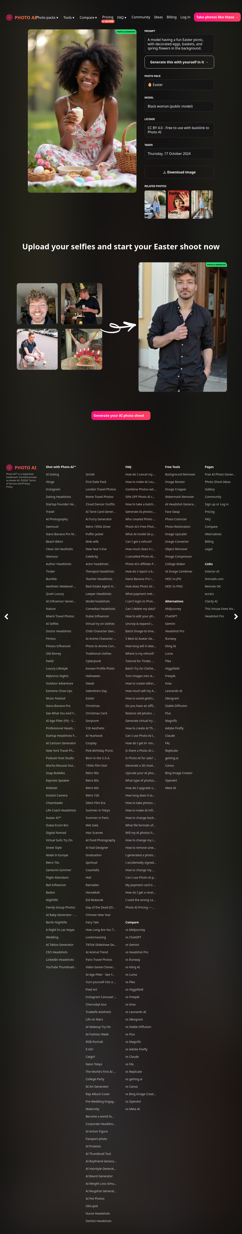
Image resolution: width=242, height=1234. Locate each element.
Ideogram (172, 698)
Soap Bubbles (55, 773)
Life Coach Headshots (61, 810)
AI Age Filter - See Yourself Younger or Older (116, 974)
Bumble (51, 579)
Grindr (90, 474)
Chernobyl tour (96, 1004)
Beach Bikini (54, 541)
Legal (208, 549)
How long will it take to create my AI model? (155, 646)
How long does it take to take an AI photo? (155, 795)
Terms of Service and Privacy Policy (21, 483)
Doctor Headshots (58, 631)
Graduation (94, 855)
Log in (185, 17)
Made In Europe (57, 855)
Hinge (50, 482)
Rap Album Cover (98, 1094)
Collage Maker (175, 564)
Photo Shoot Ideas (218, 482)
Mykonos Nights (57, 676)
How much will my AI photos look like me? (154, 691)
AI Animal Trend (97, 952)
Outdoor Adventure (59, 683)
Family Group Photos (60, 907)
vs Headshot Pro (136, 952)
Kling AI (170, 646)
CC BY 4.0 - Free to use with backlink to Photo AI (178, 129)
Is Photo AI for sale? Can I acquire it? (150, 758)
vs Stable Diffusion (138, 1027)
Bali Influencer (56, 885)
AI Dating (52, 474)
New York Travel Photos (62, 751)
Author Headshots (59, 564)
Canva (169, 765)
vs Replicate (133, 1072)
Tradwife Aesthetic (99, 1012)
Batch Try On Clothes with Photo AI (149, 668)
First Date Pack (96, 482)
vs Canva (131, 1086)
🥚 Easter (155, 84)
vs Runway (132, 960)
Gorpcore (92, 721)
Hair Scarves (94, 833)
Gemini (170, 624)
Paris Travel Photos (99, 960)
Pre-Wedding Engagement (104, 1101)
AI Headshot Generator (181, 504)
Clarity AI (211, 601)
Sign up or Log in (217, 504)
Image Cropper (175, 489)
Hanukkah (93, 892)
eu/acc (209, 594)
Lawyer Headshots (99, 594)
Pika (168, 661)
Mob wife (92, 541)
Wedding (52, 937)
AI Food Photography (100, 840)
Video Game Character (101, 967)
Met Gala (92, 825)
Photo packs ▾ (47, 17)
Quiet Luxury (55, 594)
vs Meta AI (132, 1109)
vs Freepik (132, 997)
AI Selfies (52, 624)
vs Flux (130, 1034)
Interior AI (212, 571)
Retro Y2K (92, 795)
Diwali (90, 683)
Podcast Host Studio (60, 758)
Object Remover (176, 549)
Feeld (49, 661)
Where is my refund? (139, 653)
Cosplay (91, 743)
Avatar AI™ (53, 818)
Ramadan (92, 885)
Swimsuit (52, 527)
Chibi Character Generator (104, 631)
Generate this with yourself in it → (179, 62)
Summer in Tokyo (98, 810)
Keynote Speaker (57, 780)
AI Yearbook (94, 736)
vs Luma (131, 974)
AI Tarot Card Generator (102, 512)
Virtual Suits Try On (59, 840)
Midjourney (173, 609)
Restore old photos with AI (143, 713)
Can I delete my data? (140, 609)
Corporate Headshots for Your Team (111, 1124)
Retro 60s (92, 788)
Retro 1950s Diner (98, 527)
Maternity (92, 1109)
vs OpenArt (133, 1101)
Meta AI (170, 788)
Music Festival (55, 698)
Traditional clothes (99, 653)
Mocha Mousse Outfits (61, 765)
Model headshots (98, 601)
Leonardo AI (173, 691)
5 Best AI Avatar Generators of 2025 (150, 639)
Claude (170, 736)
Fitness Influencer (58, 646)
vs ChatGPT (133, 937)
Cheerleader (54, 803)
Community (141, 17)
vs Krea (130, 1004)
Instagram (53, 489)
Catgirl (90, 1057)
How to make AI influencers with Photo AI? (155, 810)
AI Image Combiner (178, 571)
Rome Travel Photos (99, 497)
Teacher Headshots (99, 579)
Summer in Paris (97, 818)
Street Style (54, 848)
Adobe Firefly (174, 728)
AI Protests (93, 1146)
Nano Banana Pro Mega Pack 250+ (70, 534)
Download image (179, 172)
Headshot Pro (174, 631)
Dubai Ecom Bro (57, 825)
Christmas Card (96, 713)
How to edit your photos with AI (147, 616)
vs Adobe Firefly (136, 1049)
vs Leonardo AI (135, 1012)
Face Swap (172, 512)
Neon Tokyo (94, 1064)
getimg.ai (171, 758)
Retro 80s (92, 780)
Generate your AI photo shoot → (121, 415)
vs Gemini (132, 945)
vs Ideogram (134, 1019)
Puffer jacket (94, 534)
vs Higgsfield (134, 989)
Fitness (51, 639)
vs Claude (132, 1057)
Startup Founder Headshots (65, 504)
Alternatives (174, 601)
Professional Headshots (62, 728)
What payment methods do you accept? (153, 594)
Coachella (92, 870)
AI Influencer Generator (62, 601)
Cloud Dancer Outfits (100, 504)
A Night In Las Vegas (60, 930)
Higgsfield (172, 668)
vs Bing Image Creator (140, 1094)
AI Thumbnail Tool (98, 1154)
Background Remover (180, 474)
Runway (170, 639)
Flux (168, 713)
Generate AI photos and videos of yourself (154, 512)
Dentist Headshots (99, 1221)
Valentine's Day (96, 691)
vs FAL (129, 1064)
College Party (95, 1079)
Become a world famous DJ (104, 1116)
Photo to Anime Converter (104, 646)
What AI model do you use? (144, 534)
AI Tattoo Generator (60, 945)
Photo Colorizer (176, 519)
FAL (167, 743)
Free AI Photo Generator (222, 474)
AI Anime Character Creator (105, 639)
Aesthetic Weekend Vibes (63, 586)
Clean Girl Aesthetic (59, 549)
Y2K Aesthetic (95, 728)
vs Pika (130, 982)
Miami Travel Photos (60, 616)
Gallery (210, 489)
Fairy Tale (92, 922)
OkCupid (92, 1206)
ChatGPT (171, 616)
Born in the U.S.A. (98, 758)
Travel (50, 512)
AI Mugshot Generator (101, 1191)
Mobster (52, 788)
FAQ (128, 467)
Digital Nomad (56, 833)
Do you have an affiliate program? (149, 706)
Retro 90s (92, 773)
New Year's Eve (96, 549)
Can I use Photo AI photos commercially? (153, 877)
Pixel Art (91, 989)
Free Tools (172, 467)
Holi (88, 877)
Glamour (52, 556)
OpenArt (171, 780)
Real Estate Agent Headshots (106, 586)
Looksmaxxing (96, 937)
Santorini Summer (58, 870)
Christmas (93, 706)
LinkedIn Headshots (60, 960)
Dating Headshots (58, 497)
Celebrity (92, 556)
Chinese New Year (98, 915)
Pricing (107, 17)
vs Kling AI (132, 967)
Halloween (93, 676)
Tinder (50, 571)
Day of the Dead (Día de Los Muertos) (112, 907)
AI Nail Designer (97, 848)
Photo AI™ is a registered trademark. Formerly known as (21, 477)
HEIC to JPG (173, 579)
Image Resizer (175, 482)
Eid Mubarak (94, 900)
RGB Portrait (94, 1042)
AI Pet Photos (95, 1198)
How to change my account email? (149, 870)
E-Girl (89, 1049)
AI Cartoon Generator (61, 743)
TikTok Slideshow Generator (105, 945)
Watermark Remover (179, 497)
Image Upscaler (176, 534)
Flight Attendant (57, 877)
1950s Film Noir (96, 765)
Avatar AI (14, 480)
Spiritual (91, 862)
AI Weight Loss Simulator (103, 1184)
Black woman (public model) (170, 106)
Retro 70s (52, 862)
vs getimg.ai (133, 1079)
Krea (168, 683)
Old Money (53, 653)
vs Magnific (133, 1042)
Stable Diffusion (176, 706)
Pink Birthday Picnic (99, 751)
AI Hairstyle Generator (101, 1169)
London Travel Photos (101, 489)
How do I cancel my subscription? (148, 474)
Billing (172, 17)
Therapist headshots (100, 571)
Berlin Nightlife (56, 922)
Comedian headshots (100, 609)
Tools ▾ (68, 17)
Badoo (50, 892)
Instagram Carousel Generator (107, 997)
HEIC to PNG (174, 586)
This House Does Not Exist (223, 609)
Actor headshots (97, 564)
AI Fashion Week (97, 1034)
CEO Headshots (57, 952)
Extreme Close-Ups (59, 691)
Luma (169, 653)
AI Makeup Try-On (98, 1027)
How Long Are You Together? (106, 930)
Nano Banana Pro (58, 706)
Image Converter (177, 541)
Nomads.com (214, 579)
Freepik (170, 676)
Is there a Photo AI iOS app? (144, 751)
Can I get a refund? (138, 541)
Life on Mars (94, 1019)
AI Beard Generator (99, 1176)
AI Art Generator (97, 1086)
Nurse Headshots (98, 1213)
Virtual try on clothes (100, 624)
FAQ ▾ (121, 17)
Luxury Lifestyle (57, 668)
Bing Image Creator (179, 773)
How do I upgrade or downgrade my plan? (154, 788)
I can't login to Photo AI (141, 601)
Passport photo (96, 1139)
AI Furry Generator (99, 519)
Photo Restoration (177, 527)
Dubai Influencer (97, 616)
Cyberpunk (93, 661)
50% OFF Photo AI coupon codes (147, 497)
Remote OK (213, 586)
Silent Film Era (96, 803)
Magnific (171, 721)
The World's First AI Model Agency (109, 1072)
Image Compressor (178, 556)
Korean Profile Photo (100, 668)
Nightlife (52, 900)
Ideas (158, 17)
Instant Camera (56, 795)
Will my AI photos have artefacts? (148, 833)
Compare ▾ (88, 17)
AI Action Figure (97, 1131)
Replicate (171, 751)
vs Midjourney (135, 930)
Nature (51, 609)
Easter (90, 698)
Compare (132, 922)
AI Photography (57, 519)
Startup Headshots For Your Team (69, 736)
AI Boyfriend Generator (102, 1161)
